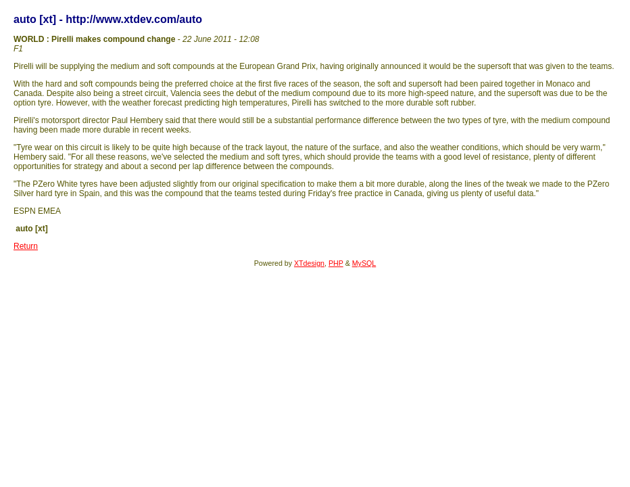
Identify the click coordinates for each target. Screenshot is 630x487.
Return (26, 246)
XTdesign (309, 263)
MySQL (364, 263)
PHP (336, 263)
